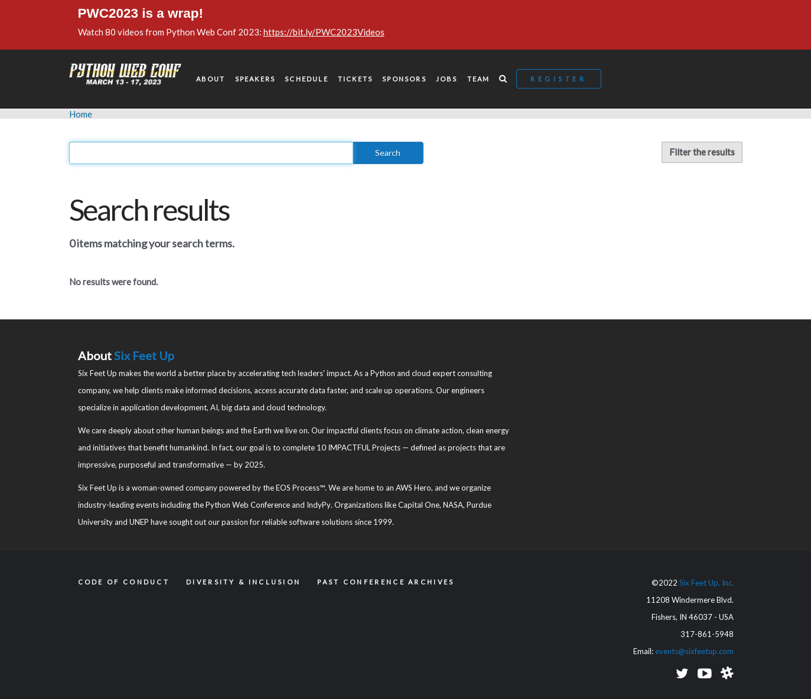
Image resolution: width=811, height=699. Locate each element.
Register (558, 79)
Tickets (355, 79)
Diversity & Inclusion (243, 582)
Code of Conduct (124, 582)
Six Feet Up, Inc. (706, 582)
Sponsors (404, 79)
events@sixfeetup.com (694, 651)
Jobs (447, 79)
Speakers (255, 79)
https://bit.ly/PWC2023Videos (324, 32)
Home (80, 114)
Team (478, 79)
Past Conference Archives (385, 582)
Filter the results (702, 151)
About (211, 79)
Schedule (306, 79)
